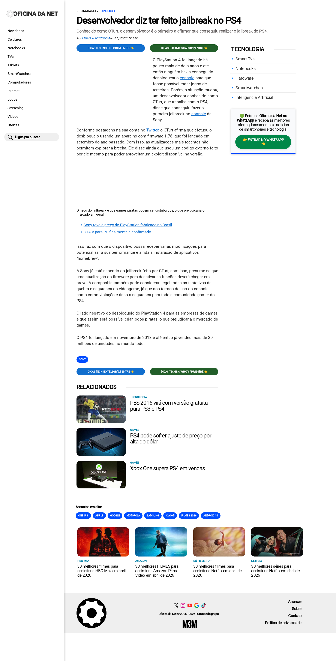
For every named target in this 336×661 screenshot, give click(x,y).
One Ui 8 (83, 515)
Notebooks (16, 48)
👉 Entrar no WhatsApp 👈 (263, 142)
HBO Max (83, 561)
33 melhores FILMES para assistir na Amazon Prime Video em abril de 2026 (156, 570)
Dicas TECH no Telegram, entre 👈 (111, 48)
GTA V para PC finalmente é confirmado (117, 232)
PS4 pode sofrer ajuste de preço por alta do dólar (170, 439)
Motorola (133, 515)
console (187, 77)
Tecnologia (107, 11)
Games (134, 429)
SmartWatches (19, 74)
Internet (14, 91)
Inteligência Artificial (254, 97)
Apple (99, 515)
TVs (11, 56)
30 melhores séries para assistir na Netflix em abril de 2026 (275, 570)
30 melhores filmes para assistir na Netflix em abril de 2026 (217, 570)
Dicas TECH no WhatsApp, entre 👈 (184, 48)
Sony (82, 359)
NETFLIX (256, 561)
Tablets (13, 65)
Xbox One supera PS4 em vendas (167, 468)
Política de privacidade (283, 623)
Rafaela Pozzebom (96, 38)
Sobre (297, 608)
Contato (295, 615)
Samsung (153, 515)
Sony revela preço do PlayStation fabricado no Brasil (128, 225)
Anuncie (295, 601)
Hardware (245, 78)
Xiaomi (170, 515)
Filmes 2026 (188, 515)
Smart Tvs (245, 58)
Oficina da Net (86, 11)
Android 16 (210, 515)
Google (115, 515)
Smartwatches (249, 87)
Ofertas (13, 125)
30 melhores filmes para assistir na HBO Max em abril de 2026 (101, 570)
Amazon (141, 561)
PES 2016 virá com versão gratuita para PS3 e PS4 (169, 406)
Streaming (16, 108)
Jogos (12, 99)
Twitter (152, 130)
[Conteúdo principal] (168, 316)
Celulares (15, 39)
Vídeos (13, 116)
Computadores (19, 82)
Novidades (16, 31)
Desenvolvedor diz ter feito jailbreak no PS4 (158, 20)
